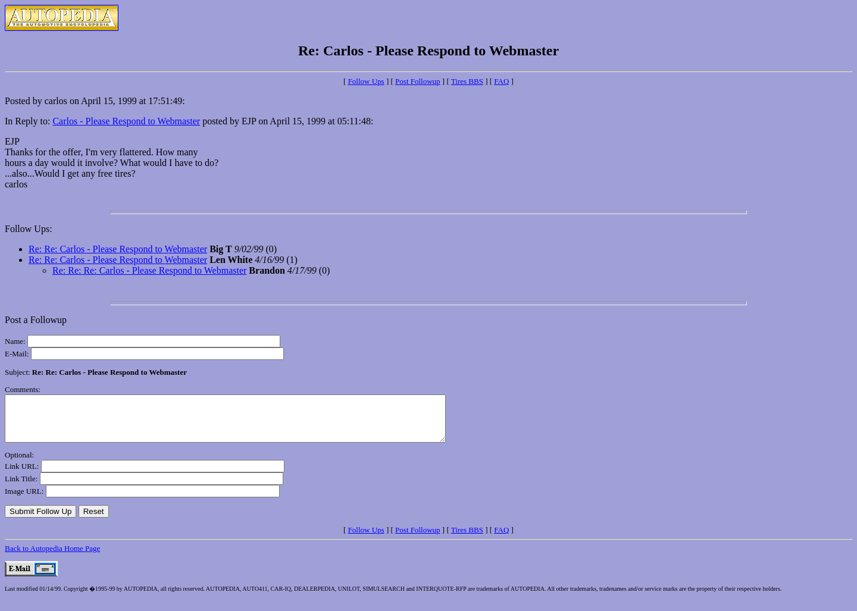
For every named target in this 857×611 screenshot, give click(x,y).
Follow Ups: (28, 229)
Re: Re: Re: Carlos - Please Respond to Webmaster (149, 270)
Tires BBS (467, 81)
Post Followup (417, 81)
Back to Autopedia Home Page (52, 557)
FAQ (501, 81)
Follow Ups (366, 81)
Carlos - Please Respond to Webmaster (126, 121)
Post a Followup (36, 320)
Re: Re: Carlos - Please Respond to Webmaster (118, 249)
